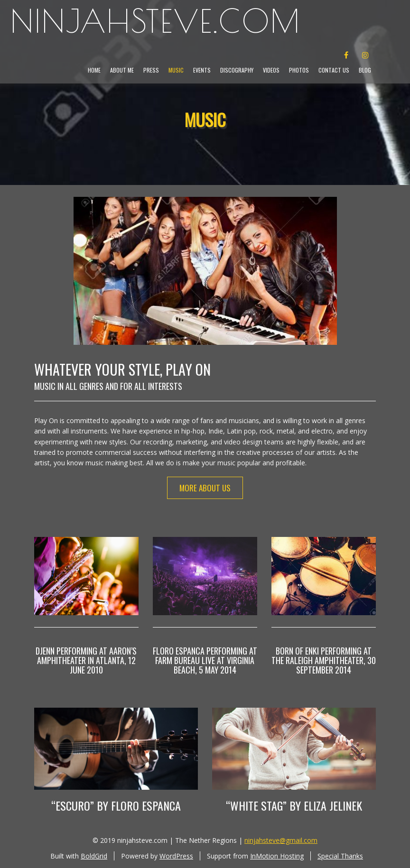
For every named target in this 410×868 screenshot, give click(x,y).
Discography (236, 70)
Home (94, 70)
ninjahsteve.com (155, 21)
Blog (365, 70)
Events (202, 70)
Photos (299, 70)
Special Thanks (340, 855)
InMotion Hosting (277, 855)
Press (151, 70)
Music (176, 70)
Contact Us (333, 70)
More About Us (205, 488)
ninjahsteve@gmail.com (280, 840)
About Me (122, 70)
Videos (271, 70)
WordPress (176, 855)
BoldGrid (94, 855)
